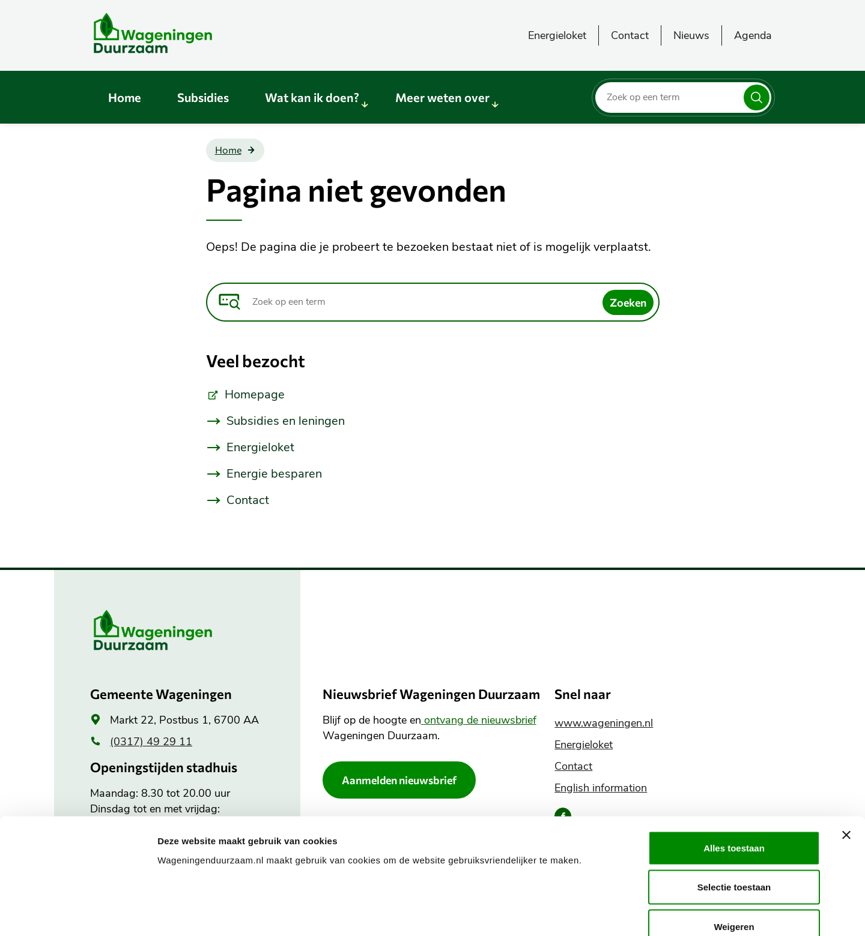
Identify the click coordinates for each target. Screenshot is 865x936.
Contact (630, 35)
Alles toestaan (734, 778)
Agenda (753, 35)
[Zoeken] (756, 97)
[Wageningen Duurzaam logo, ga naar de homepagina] (180, 33)
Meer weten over (442, 97)
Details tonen (649, 912)
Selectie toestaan (734, 818)
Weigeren (734, 857)
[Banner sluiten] (846, 765)
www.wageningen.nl (603, 723)
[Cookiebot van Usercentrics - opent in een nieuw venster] (77, 913)
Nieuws (691, 35)
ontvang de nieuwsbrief (478, 720)
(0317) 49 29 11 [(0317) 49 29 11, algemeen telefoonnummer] (151, 741)
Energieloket (557, 35)
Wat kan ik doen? (312, 97)
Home (124, 97)
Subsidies (203, 97)
